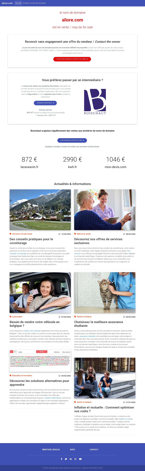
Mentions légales (51, 450)
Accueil (18, 3)
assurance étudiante (88, 336)
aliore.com (72, 20)
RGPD (72, 450)
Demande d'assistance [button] (45, 103)
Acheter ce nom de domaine (34, 3)
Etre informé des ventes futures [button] (72, 140)
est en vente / (72, 27)
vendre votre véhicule (31, 331)
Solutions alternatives (52, 398)
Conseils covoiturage (18, 253)
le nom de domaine (72, 12)
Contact (94, 450)
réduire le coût (124, 419)
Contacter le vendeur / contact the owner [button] (72, 59)
